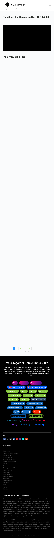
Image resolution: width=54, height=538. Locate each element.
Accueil (5, 449)
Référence (6, 485)
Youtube (16, 21)
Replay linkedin (7, 474)
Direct (5, 464)
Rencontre (6, 482)
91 (36, 348)
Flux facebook (7, 455)
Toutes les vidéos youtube (10, 453)
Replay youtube (7, 470)
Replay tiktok (7, 478)
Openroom (6, 466)
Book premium (7, 457)
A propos (5, 487)
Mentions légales (17, 536)
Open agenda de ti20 (9, 468)
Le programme (7, 480)
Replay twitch (7, 472)
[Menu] (50, 5)
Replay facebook (8, 476)
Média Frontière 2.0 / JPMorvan (33, 536)
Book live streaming (8, 459)
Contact (5, 489)
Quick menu (6, 451)
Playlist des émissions (9, 461)
